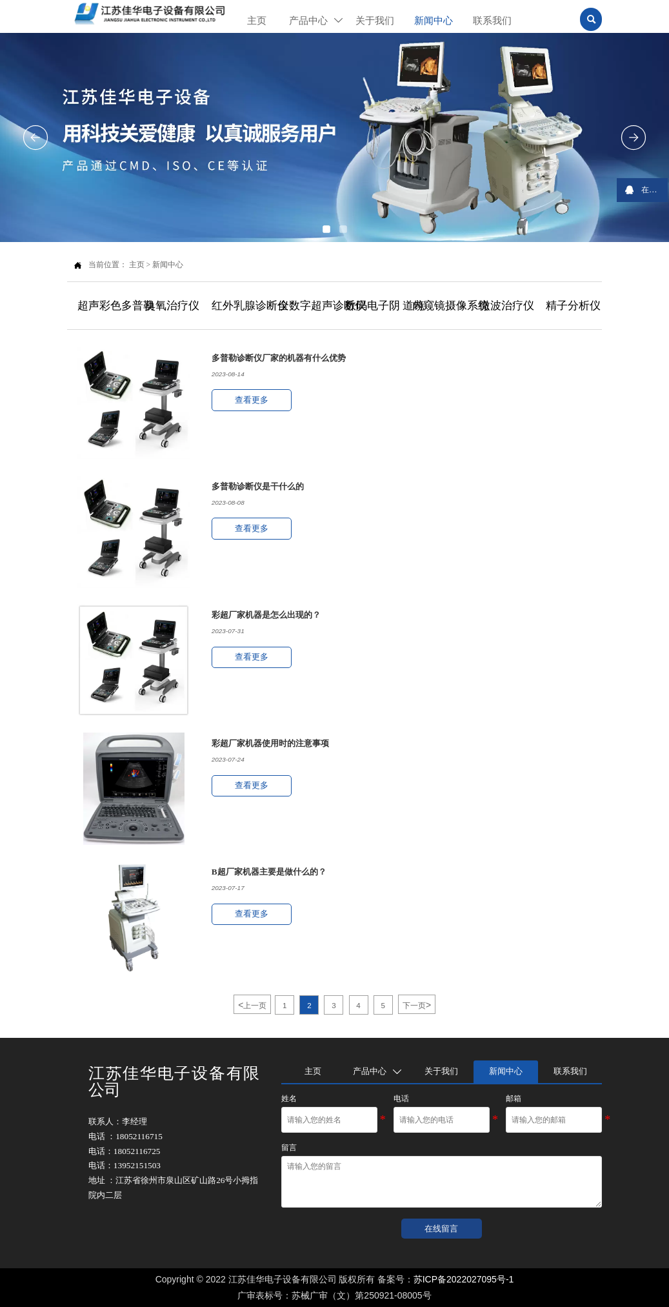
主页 (137, 265)
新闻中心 (167, 265)
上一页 (252, 1005)
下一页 (417, 1005)
